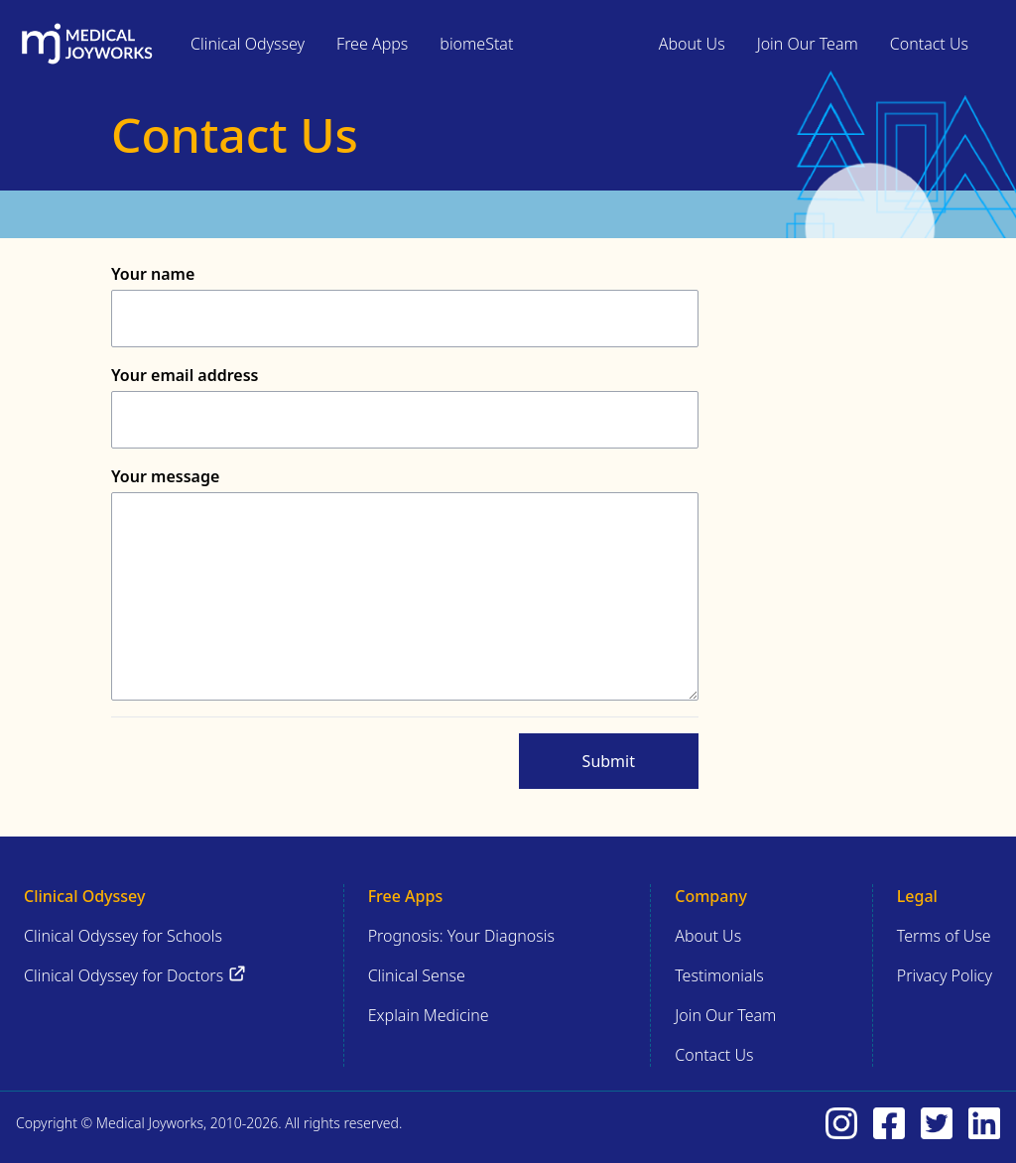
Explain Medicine (428, 1015)
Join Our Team (807, 44)
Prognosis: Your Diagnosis (461, 936)
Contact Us (929, 44)
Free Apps (372, 44)
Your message (165, 476)
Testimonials (719, 975)
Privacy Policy (944, 975)
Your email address (184, 375)
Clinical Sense (416, 975)
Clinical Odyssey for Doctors (135, 975)
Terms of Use (944, 936)
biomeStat (476, 44)
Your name (152, 274)
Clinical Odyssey (247, 44)
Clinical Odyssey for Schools (123, 936)
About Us (692, 44)
